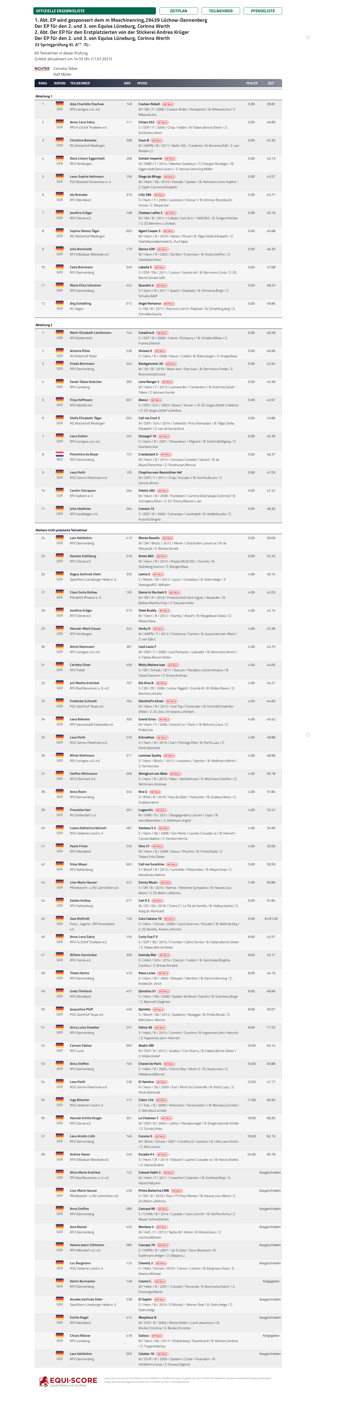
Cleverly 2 (153, 1263)
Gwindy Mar (155, 954)
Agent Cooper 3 (157, 231)
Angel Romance (157, 303)
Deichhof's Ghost (158, 701)
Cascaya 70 (154, 1245)
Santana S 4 (155, 828)
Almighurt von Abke (160, 773)
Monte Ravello (156, 537)
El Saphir (153, 1299)
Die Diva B (153, 683)
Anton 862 (154, 556)
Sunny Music (155, 882)
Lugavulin (153, 809)
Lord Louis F (148, 646)
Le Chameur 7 (156, 1118)
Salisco (151, 1335)
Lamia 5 (152, 574)
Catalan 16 (154, 1353)
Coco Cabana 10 (157, 918)
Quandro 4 (154, 285)
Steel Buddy (155, 610)
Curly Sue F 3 (148, 936)
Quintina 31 (155, 991)
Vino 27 (151, 846)
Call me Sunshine (159, 864)
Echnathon (154, 737)
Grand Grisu (155, 719)
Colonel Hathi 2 (157, 1172)
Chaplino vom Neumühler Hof (161, 472)
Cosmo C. (153, 1281)
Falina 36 (153, 1027)
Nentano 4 (154, 1226)
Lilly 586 (152, 194)
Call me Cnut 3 (150, 418)
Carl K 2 (151, 900)
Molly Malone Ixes (159, 664)
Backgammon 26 (158, 363)
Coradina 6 (154, 332)
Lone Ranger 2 (156, 381)
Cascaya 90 (154, 1208)
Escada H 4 (154, 1154)
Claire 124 (153, 1100)
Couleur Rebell (157, 104)
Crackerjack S (156, 454)
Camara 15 (147, 508)
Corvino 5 (153, 1136)
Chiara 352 (154, 122)
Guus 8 (151, 140)
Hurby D (152, 628)
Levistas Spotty (157, 755)
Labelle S (153, 267)
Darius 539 (154, 249)
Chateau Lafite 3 (158, 212)
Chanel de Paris (157, 1063)
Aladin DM (146, 1045)
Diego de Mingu (157, 176)
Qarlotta (152, 1009)
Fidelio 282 (154, 490)
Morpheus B (148, 1317)
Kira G (150, 791)
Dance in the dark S (160, 592)
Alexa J (151, 399)
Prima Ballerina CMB (161, 1190)
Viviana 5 (153, 350)
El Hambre (154, 1081)
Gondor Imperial (158, 158)
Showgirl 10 (155, 436)
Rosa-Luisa (154, 973)
